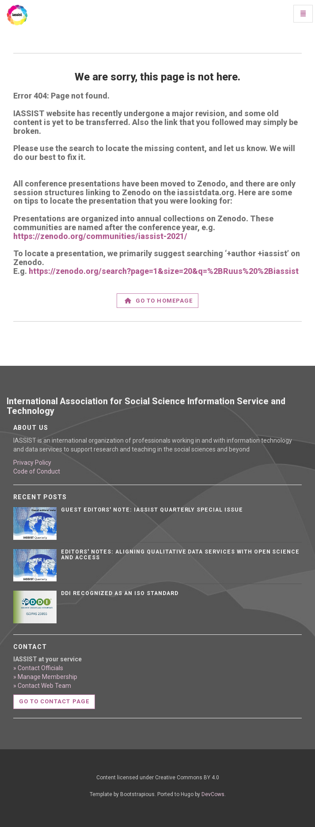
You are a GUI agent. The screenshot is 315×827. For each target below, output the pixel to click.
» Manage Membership (45, 676)
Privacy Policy (32, 462)
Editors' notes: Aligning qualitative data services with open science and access (180, 555)
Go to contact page (54, 701)
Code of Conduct (36, 471)
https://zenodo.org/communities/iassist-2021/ (100, 236)
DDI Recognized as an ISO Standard (119, 593)
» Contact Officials (38, 667)
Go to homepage (159, 300)
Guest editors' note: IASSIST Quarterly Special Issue (152, 510)
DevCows (212, 794)
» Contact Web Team (42, 685)
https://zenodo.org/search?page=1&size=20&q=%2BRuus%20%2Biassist (164, 271)
